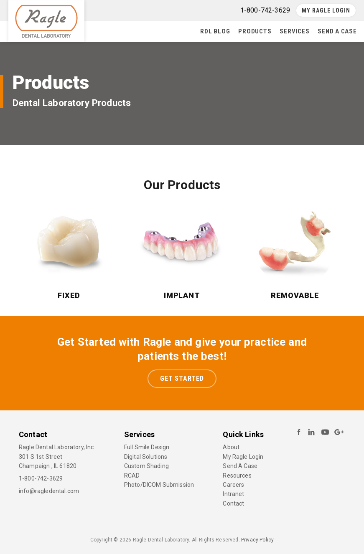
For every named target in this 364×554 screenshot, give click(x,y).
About (231, 447)
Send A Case (337, 31)
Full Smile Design (147, 447)
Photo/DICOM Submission (159, 484)
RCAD (132, 475)
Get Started (182, 378)
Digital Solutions (146, 456)
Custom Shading (146, 466)
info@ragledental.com (49, 491)
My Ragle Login (326, 10)
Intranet (233, 494)
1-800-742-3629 (41, 478)
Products (254, 31)
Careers (233, 484)
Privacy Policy (257, 540)
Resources (237, 475)
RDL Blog (215, 31)
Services (294, 31)
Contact (233, 503)
